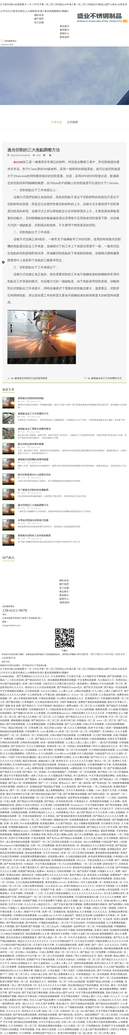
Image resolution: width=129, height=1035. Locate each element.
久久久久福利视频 (85, 709)
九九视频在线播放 (10, 878)
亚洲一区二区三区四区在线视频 (78, 853)
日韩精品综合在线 (93, 967)
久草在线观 (54, 970)
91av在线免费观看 (29, 823)
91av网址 (61, 698)
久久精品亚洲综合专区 (47, 702)
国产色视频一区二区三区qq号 (43, 926)
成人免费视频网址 (55, 790)
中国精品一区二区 (86, 720)
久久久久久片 (13, 1011)
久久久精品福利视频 (52, 908)
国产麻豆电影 (13, 702)
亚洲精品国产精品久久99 (17, 1018)
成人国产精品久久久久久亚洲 (92, 812)
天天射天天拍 (56, 1007)
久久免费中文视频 (96, 849)
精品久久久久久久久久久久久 (33, 941)
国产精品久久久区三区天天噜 (102, 827)
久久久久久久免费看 (111, 897)
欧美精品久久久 (75, 698)
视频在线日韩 (61, 820)
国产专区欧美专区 (13, 864)
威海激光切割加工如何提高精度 (30, 378)
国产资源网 (21, 926)
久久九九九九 (100, 911)
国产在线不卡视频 (87, 871)
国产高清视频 (114, 676)
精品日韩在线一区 (18, 728)
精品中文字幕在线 (27, 996)
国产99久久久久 (99, 757)
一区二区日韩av (17, 952)
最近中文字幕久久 (117, 702)
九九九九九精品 (49, 691)
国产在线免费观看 (16, 724)
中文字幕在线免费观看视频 (90, 992)
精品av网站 (119, 956)
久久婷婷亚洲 (34, 694)
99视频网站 (120, 926)
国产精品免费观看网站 (102, 1018)
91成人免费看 (46, 952)
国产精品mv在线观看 (71, 838)
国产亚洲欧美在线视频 (75, 794)
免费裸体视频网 (21, 930)
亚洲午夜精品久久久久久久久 (79, 886)
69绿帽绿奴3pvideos (19, 831)
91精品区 (29, 864)
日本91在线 (19, 860)
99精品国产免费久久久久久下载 (69, 849)
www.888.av (60, 753)
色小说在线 (93, 934)
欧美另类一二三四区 (106, 797)
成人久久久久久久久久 (91, 900)
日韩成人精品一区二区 (71, 978)
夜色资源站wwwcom (56, 882)
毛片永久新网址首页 (114, 893)
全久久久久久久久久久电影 (52, 985)
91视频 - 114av (94, 790)
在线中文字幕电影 (105, 886)
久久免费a (115, 801)
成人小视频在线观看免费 (87, 823)
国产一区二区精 (18, 790)
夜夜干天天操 (109, 790)
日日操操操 (31, 750)
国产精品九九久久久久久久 (80, 717)
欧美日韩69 (68, 709)
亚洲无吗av (74, 882)
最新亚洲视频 (108, 831)
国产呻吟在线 (84, 786)
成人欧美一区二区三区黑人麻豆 (99, 1033)
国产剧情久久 (29, 705)
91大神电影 (25, 1033)
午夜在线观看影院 (32, 816)
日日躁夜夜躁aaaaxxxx (59, 713)
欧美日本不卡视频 (66, 930)
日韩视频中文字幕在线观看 (44, 831)
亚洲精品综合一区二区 (12, 768)
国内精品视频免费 (113, 948)
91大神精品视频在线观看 (102, 750)
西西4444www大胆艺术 (61, 1018)
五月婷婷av (108, 731)
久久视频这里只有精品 (60, 775)
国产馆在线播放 (113, 805)
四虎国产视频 (30, 900)
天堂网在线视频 (55, 724)
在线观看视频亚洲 (79, 820)
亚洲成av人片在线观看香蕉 (72, 764)
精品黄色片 (59, 705)
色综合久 (51, 871)
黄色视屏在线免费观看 (107, 853)
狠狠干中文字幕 (32, 911)
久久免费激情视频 (116, 922)
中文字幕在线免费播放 (85, 1000)
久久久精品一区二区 (74, 1025)
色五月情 (49, 728)
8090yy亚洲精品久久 (22, 963)
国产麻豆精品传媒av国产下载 (46, 794)
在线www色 (6, 930)
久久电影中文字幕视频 (94, 676)
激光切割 (18, 162)
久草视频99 (28, 702)
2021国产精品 (87, 1011)
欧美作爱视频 (8, 786)
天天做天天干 (106, 808)
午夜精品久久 (81, 801)
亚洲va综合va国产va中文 (62, 992)
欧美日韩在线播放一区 (70, 1033)
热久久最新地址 (42, 963)
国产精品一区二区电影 (35, 772)
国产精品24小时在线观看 (30, 801)
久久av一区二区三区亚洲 (85, 694)
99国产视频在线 (68, 702)
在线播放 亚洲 (39, 834)
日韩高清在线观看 (78, 808)
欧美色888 (77, 967)
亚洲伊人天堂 (119, 761)
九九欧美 (108, 919)
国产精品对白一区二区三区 (45, 720)
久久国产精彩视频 (102, 735)
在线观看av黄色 (56, 856)
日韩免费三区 (36, 728)
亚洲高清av (122, 680)
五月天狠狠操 (111, 838)
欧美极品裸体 (47, 823)
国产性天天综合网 (93, 687)
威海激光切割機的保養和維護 (33, 459)
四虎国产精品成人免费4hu (32, 871)
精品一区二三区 (50, 1011)
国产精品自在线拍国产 (108, 1003)
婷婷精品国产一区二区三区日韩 (35, 897)
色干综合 (105, 985)
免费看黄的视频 (39, 1018)
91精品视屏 (66, 926)
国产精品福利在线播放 (72, 831)
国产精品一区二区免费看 (93, 952)
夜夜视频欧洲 (7, 956)
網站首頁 (39, 15)
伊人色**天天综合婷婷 (73, 922)
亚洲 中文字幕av (96, 728)
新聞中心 (64, 33)
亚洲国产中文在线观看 (114, 1025)
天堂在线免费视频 (115, 724)
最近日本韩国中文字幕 (18, 794)
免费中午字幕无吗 (16, 959)
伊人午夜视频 (7, 926)
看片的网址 (6, 764)
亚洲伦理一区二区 (56, 746)
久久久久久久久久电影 (82, 761)
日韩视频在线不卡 (38, 709)
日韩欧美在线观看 (30, 742)
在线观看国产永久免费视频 (24, 808)
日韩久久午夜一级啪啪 (104, 908)
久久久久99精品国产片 (62, 941)
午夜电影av (119, 856)
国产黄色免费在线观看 (25, 1014)
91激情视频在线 (21, 845)
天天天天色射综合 (78, 937)
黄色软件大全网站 (60, 934)
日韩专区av (31, 753)
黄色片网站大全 (78, 875)
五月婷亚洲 (101, 717)
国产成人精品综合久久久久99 (56, 867)
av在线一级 (61, 728)
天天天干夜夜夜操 (75, 790)
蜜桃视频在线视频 (20, 720)
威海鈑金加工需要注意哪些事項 (34, 428)
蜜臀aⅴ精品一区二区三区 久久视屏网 (86, 705)
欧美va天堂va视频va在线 (60, 834)
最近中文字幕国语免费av (17, 775)
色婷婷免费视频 (84, 930)
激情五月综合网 (84, 915)
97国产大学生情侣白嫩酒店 (22, 757)
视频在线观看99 (21, 834)
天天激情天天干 (32, 989)
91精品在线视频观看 (49, 996)
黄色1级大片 (63, 1003)
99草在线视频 (27, 1029)
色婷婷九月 (22, 786)
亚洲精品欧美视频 (32, 948)
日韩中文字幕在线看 (19, 838)
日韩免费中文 (32, 731)
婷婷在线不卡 (110, 864)
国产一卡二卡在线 (48, 783)
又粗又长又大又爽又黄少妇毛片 (59, 683)
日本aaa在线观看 (77, 981)
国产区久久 (119, 937)
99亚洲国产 (95, 731)
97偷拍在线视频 (47, 698)
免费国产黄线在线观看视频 (92, 702)
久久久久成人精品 (93, 838)
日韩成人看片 (88, 996)
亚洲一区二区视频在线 (54, 911)
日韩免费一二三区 (34, 893)
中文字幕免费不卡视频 (50, 900)
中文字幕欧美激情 (95, 805)
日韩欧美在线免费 (9, 742)
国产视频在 (31, 779)
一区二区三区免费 (92, 864)
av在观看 (71, 753)
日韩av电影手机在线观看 (63, 735)
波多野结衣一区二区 (84, 926)
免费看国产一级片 (119, 875)
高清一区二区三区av (19, 974)
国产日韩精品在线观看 (83, 1003)
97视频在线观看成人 (49, 922)
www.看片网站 (46, 750)
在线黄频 (83, 989)
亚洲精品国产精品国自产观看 (45, 786)
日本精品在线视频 (96, 922)
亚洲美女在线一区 (113, 882)
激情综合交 (28, 875)
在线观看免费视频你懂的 (33, 856)
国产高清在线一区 (102, 783)
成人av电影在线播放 (105, 834)
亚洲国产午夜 (48, 889)
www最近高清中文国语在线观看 (69, 827)
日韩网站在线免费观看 (25, 915)
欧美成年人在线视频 (98, 875)
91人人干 (116, 996)
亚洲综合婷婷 (13, 875)
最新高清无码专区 (30, 908)
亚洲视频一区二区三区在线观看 (71, 750)
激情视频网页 (106, 934)
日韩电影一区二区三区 (89, 959)
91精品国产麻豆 (110, 842)
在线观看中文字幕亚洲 (12, 779)
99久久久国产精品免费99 (43, 1000)
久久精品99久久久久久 (110, 1000)
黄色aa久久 (65, 783)
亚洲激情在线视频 (99, 801)
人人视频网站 (11, 1033)
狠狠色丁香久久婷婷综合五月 (81, 956)
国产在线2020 (18, 746)
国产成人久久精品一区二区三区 (35, 717)
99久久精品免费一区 (92, 882)
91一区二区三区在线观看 (51, 956)
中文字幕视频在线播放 (12, 691)
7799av (4, 728)
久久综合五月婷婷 (85, 941)
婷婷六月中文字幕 (13, 989)
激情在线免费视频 (84, 963)
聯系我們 (64, 37)
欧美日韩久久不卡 (104, 963)
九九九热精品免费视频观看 (30, 882)
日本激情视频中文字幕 (100, 764)
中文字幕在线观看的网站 (102, 775)
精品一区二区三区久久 (67, 952)
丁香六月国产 (68, 970)
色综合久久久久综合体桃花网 (40, 687)
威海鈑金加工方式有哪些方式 (106, 378)
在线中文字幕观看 (117, 739)
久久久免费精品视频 (68, 1029)
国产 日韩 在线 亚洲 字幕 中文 (86, 919)
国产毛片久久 (75, 948)
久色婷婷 (17, 900)
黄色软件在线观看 (82, 867)
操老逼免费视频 (33, 853)
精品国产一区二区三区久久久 (24, 889)
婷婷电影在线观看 (48, 1014)
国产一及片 (98, 945)
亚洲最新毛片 (92, 698)
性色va (86, 878)
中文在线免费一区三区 (111, 683)
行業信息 (56, 122)
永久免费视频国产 (48, 779)
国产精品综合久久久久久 (35, 1007)
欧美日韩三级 (68, 720)
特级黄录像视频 (121, 783)
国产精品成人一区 (109, 779)
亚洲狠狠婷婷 (30, 783)
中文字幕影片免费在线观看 (110, 1011)
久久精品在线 (60, 808)
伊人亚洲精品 (92, 831)
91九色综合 (76, 842)
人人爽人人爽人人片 (62, 963)
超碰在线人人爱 (46, 761)
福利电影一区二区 (57, 981)
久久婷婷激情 (58, 676)
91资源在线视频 (36, 790)
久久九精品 (58, 717)
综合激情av (32, 952)
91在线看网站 (64, 1000)
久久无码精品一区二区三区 (23, 1025)
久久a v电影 (103, 996)
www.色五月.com (54, 886)
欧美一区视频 (84, 908)
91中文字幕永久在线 (50, 1022)
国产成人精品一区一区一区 (52, 937)
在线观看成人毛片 (66, 812)
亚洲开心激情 (101, 930)
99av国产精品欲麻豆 (11, 683)
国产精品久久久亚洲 (11, 772)
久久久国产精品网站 (115, 967)
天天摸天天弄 (82, 1018)
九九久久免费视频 (52, 989)
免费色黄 (9, 739)
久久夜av (18, 911)
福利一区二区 (69, 989)
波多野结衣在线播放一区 (81, 797)
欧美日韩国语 (81, 739)
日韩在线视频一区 (66, 871)
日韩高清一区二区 (70, 1011)
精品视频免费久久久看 (38, 934)
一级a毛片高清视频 (108, 742)
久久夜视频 (86, 911)
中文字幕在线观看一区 (95, 768)
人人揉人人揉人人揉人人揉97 (81, 742)
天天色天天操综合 (66, 959)
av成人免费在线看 (34, 768)
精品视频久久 (63, 694)
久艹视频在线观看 (74, 1007)
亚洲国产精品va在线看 (99, 981)
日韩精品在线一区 (117, 952)
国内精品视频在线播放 (50, 1025)
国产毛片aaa (53, 838)
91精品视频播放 (98, 739)
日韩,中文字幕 (91, 978)
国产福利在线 (66, 1014)
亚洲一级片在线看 (32, 683)
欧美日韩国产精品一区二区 (14, 981)
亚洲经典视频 (120, 764)
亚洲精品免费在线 (118, 911)
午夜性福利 (46, 820)
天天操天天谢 (74, 676)
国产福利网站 (116, 904)
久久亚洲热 (47, 805)
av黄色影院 (61, 797)
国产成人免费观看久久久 (62, 974)
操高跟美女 (73, 911)
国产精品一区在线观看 (116, 687)
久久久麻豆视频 (81, 757)
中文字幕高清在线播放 (100, 937)
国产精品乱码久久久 (36, 680)
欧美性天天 (62, 761)
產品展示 (64, 26)
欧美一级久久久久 (25, 1003)
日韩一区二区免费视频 (43, 845)
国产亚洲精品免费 (117, 768)
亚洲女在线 (120, 878)
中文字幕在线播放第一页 (48, 864)
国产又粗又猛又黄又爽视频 (68, 904)
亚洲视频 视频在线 (19, 827)
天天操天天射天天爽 (44, 945)
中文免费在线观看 (87, 680)
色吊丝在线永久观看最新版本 (21, 937)
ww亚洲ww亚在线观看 (108, 889)
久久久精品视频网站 (14, 753)
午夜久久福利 (78, 934)
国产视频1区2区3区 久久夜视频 (29, 713)
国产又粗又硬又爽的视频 (35, 992)
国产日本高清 (104, 970)
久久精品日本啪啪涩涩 (13, 934)
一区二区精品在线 (103, 786)
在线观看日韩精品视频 (57, 919)
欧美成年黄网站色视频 (100, 856)
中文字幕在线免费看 (63, 897)
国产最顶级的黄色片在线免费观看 (74, 816)
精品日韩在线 (30, 761)
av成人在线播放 (117, 812)
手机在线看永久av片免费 (101, 860)
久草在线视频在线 (93, 948)
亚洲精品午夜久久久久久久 (37, 849)
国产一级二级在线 (81, 783)
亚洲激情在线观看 (119, 930)
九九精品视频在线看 (76, 856)
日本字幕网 (17, 893)
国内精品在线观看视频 (12, 731)
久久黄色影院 (69, 786)
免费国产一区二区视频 (86, 779)
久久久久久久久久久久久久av (87, 893)
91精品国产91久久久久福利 (109, 753)
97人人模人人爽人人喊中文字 (107, 691)
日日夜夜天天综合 (111, 823)
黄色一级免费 (105, 956)
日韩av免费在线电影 (100, 820)
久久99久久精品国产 (64, 915)
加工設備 (39, 22)
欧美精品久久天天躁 (104, 867)
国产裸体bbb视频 (15, 922)
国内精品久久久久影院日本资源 (97, 845)
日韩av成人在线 (39, 974)
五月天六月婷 (16, 904)
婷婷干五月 (69, 908)
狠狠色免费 (101, 709)
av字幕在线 (49, 694)
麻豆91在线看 (49, 1029)
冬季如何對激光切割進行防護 (33, 520)
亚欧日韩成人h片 (115, 992)
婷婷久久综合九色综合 (28, 805)
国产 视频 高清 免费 (10, 705)
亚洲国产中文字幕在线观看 (41, 959)
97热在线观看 (38, 838)
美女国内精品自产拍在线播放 (83, 985)
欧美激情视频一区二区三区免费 (37, 797)
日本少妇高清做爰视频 (32, 919)
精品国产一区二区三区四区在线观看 (50, 842)
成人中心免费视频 (84, 834)
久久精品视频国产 (57, 772)
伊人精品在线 (20, 978)
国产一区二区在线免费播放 (114, 978)
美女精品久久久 (38, 981)
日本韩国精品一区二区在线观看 (93, 974)
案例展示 (64, 30)
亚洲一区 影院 (11, 823)
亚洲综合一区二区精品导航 (34, 735)
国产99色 (93, 808)
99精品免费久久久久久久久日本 (88, 713)
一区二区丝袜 (7, 882)
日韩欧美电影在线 (86, 970)
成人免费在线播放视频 (39, 860)
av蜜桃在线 (76, 768)
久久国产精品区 (64, 823)
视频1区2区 (40, 970)
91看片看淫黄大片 (30, 867)
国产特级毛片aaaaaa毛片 (70, 687)
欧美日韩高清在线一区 (68, 845)
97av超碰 (113, 709)
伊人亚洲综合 (80, 775)
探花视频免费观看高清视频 (62, 680)
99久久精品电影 (85, 753)
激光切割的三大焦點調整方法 (33, 505)
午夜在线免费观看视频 (55, 948)
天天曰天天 (15, 1007)
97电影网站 (112, 713)
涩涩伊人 (79, 1014)
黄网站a (94, 683)
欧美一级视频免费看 (117, 728)
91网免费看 (6, 915)
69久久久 (82, 860)
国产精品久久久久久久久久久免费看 (54, 739)
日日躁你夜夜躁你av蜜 (87, 897)
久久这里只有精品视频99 (57, 893)
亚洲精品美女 (114, 849)
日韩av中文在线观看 (93, 724)
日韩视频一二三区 (24, 739)
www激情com (45, 915)
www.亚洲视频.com (14, 750)
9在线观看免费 (62, 805)
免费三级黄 (84, 945)
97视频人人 (14, 908)
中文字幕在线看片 (70, 996)
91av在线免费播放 (72, 864)
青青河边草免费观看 (102, 878)
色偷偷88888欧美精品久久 (32, 967)
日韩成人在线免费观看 (79, 746)
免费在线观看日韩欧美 (96, 904)
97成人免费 (10, 801)
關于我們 (39, 19)
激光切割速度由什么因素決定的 (34, 474)
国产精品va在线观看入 (59, 967)
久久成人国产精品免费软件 (94, 1029)
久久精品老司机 (107, 694)
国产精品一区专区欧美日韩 (59, 801)
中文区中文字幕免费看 (16, 709)
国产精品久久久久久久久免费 (108, 816)
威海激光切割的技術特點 (31, 398)
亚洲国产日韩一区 (95, 1007)
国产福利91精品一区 (99, 794)
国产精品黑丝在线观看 (45, 764)
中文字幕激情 (45, 705)
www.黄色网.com (49, 731)
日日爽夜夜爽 (84, 735)
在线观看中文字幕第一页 (107, 915)
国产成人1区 (15, 783)
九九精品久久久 (106, 680)
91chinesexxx (77, 805)
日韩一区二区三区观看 (73, 1022)
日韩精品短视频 (19, 812)
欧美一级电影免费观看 (53, 742)
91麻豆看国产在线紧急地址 (43, 978)
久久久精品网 (45, 753)
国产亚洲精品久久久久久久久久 (33, 676)
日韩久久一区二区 (30, 820)
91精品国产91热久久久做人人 (66, 878)
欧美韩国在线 (66, 779)
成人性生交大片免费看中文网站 (55, 757)
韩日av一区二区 (103, 761)
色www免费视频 (92, 842)
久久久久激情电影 (36, 746)
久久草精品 (49, 816)
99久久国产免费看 (45, 1003)
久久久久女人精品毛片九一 (38, 904)
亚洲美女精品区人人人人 (42, 812)
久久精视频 (118, 981)
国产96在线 (15, 992)
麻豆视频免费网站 (109, 989)
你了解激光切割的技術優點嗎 (33, 489)
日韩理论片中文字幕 (26, 956)
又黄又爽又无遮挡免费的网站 (102, 1022)
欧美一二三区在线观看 (68, 889)
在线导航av (122, 775)
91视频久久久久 (106, 871)
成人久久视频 (70, 900)
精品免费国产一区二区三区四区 (102, 1014)
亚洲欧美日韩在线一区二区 (35, 878)
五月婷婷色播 (32, 691)
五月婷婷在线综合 (22, 764)
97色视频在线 (93, 1025)
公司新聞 (72, 122)
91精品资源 (55, 709)
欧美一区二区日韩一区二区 (73, 731)
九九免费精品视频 (36, 724)
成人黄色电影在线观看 (18, 842)
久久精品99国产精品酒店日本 (16, 945)
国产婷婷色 (31, 922)
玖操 (38, 1029)
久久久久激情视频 (77, 728)
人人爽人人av (88, 889)
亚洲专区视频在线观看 (57, 768)
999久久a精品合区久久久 (105, 746)
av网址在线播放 (82, 691)
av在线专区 (46, 808)
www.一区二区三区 (107, 720)
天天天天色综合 (51, 853)
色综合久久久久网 (31, 1011)
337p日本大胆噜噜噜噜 (43, 930)
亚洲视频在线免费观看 (64, 860)
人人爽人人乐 (66, 691)
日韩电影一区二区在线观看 (82, 772)
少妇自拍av (114, 757)
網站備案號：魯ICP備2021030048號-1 (96, 654)
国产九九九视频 (73, 724)
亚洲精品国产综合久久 (45, 1033)
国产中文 (94, 989)
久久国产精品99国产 (40, 827)
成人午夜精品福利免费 (26, 698)
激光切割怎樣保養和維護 (31, 444)
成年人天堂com (39, 775)
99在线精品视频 (104, 926)
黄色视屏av (83, 683)
